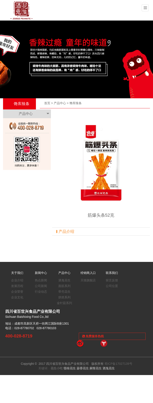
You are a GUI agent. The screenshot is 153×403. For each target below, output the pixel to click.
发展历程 (17, 286)
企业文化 (17, 297)
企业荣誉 (17, 291)
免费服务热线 (93, 336)
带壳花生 (64, 291)
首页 (47, 103)
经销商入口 (88, 273)
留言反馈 (112, 280)
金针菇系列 (64, 303)
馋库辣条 (75, 103)
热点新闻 (41, 280)
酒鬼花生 (64, 280)
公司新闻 (41, 286)
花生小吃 (56, 368)
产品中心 (60, 103)
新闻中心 (41, 273)
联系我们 (112, 273)
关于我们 (17, 273)
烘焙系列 (64, 297)
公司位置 (112, 286)
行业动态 (41, 291)
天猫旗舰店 (88, 280)
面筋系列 (64, 286)
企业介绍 (17, 280)
